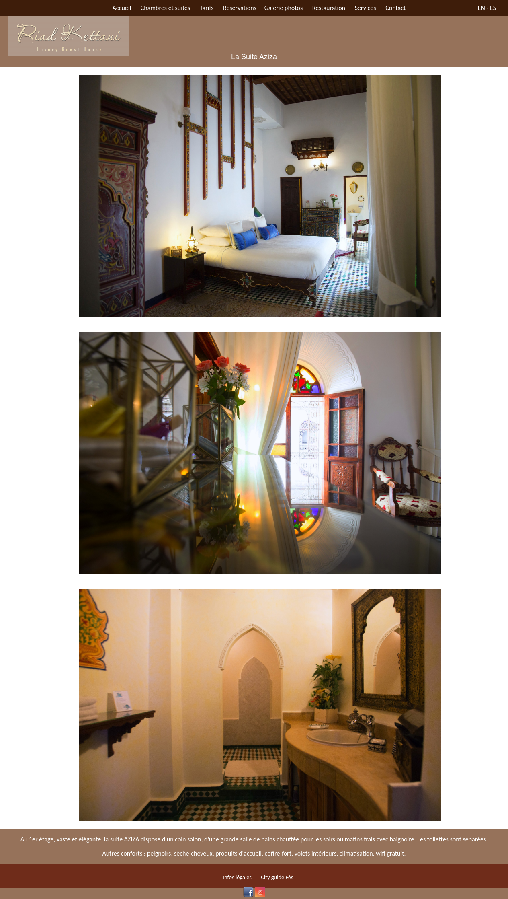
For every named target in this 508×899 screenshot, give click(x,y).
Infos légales (237, 877)
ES (493, 8)
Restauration (328, 8)
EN (481, 8)
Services (365, 8)
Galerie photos (283, 8)
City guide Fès (277, 877)
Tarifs (206, 8)
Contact (395, 8)
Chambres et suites (165, 8)
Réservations (239, 8)
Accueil (122, 8)
